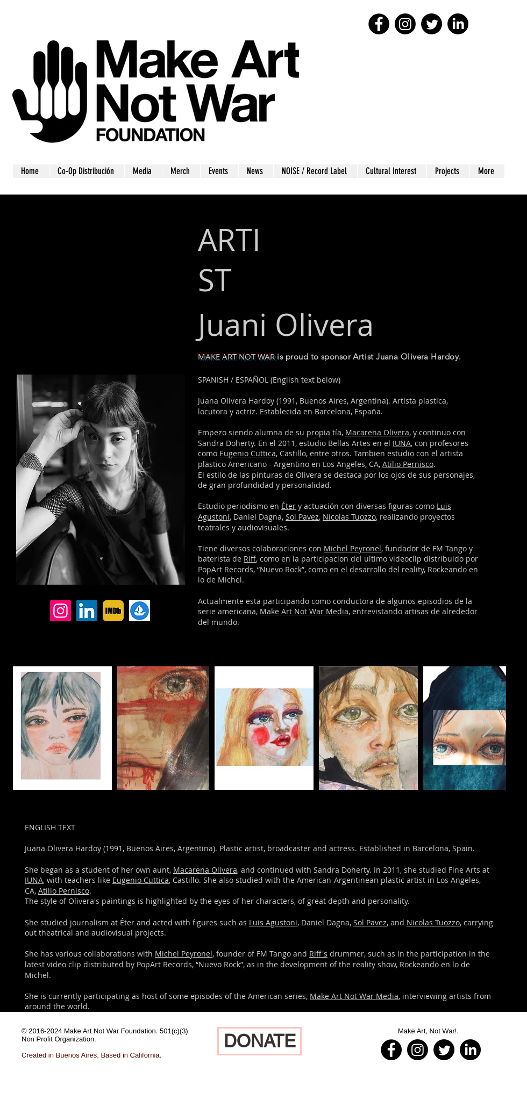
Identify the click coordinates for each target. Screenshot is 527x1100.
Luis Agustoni (273, 922)
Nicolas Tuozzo (349, 517)
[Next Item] (487, 728)
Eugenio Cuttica (247, 453)
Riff (250, 558)
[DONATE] (259, 1041)
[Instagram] (60, 610)
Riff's (318, 953)
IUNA (402, 443)
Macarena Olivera (377, 432)
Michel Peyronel (352, 548)
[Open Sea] (139, 610)
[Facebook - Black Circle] (378, 23)
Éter (288, 506)
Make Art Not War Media (304, 611)
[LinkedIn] (86, 610)
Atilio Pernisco (407, 464)
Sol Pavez (302, 517)
